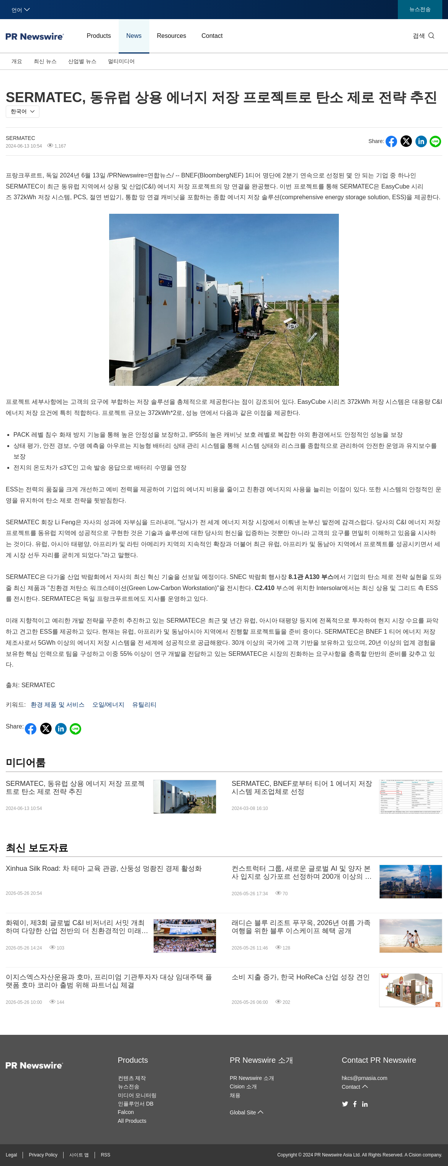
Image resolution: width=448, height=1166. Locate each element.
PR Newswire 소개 (261, 1060)
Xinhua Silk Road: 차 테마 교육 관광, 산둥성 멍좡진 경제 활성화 (104, 868)
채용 (235, 1095)
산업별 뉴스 (82, 61)
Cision (415, 1155)
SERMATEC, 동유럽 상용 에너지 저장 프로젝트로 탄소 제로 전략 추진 (75, 788)
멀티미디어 (121, 61)
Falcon (126, 1112)
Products (99, 36)
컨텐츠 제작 (132, 1078)
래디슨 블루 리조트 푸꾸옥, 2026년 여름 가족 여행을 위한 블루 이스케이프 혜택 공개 (301, 927)
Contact (211, 36)
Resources (171, 36)
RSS (105, 1155)
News (134, 36)
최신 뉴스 (45, 61)
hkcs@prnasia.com (365, 1078)
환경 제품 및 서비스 (58, 704)
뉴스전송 (420, 9)
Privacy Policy (43, 1155)
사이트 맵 (79, 1155)
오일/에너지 (108, 704)
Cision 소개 (243, 1086)
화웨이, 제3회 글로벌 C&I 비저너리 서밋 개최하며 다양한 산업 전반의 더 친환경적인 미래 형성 (75, 927)
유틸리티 (144, 704)
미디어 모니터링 (137, 1095)
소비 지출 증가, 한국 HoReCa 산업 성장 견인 (301, 977)
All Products (132, 1121)
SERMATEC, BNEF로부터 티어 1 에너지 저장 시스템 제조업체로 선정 (302, 788)
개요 (16, 61)
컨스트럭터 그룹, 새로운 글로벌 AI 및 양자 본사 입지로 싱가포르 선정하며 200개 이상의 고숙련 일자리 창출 (302, 873)
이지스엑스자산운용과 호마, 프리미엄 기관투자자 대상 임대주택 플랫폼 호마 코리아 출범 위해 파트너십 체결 (109, 981)
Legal (11, 1155)
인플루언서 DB (136, 1104)
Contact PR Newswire (379, 1060)
